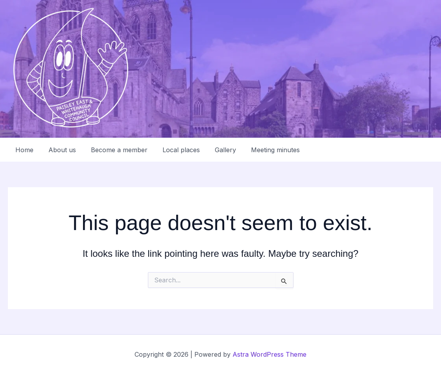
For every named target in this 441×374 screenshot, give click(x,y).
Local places (173, 150)
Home (23, 150)
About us (58, 150)
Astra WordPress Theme (269, 354)
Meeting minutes (262, 150)
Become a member (113, 150)
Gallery (214, 150)
